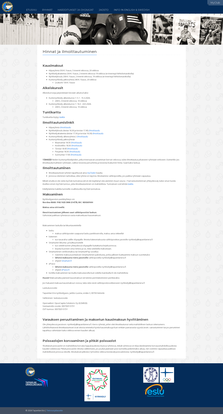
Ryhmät (47, 10)
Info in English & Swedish (132, 10)
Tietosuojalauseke (54, 410)
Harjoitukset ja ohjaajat (76, 10)
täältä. (131, 184)
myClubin (91, 172)
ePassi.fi (65, 269)
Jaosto (104, 10)
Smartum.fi (66, 260)
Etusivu (31, 10)
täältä (62, 117)
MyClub (215, 2)
